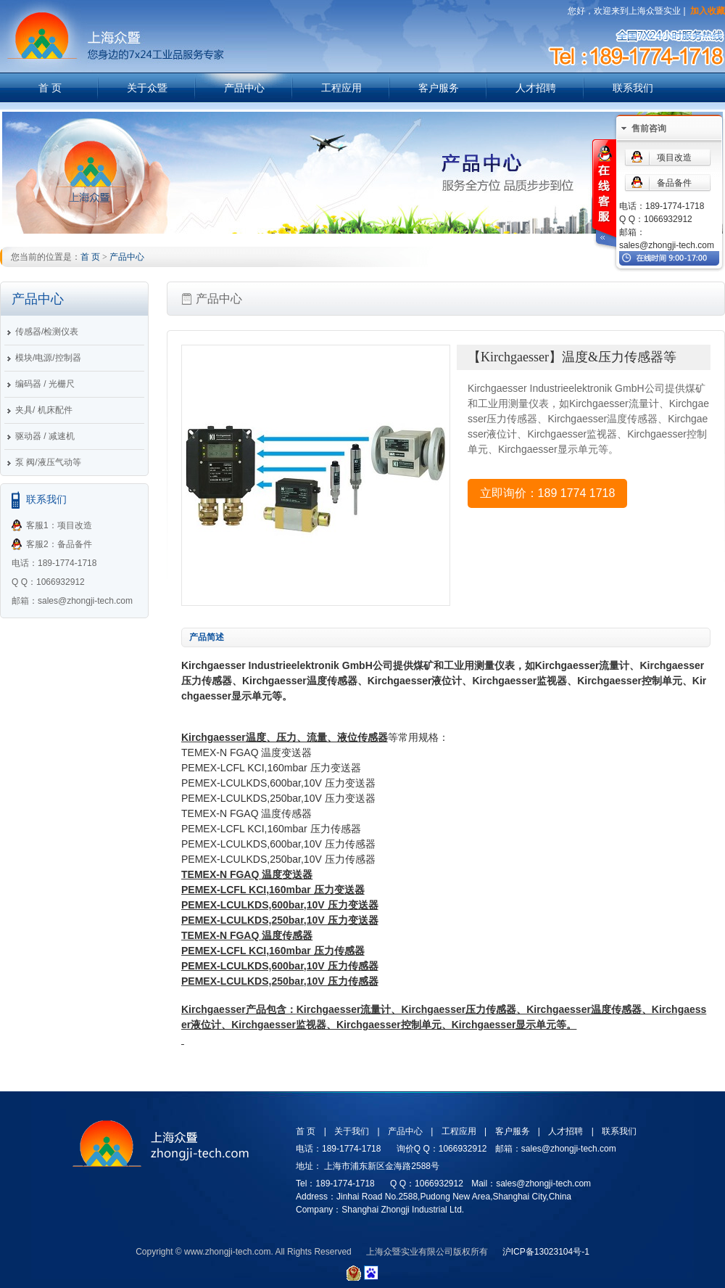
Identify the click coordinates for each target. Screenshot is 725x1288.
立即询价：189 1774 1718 (548, 493)
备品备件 (674, 183)
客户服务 (438, 88)
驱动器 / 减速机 (45, 436)
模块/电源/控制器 (48, 358)
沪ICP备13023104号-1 (545, 1252)
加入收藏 (707, 11)
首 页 (50, 88)
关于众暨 (147, 88)
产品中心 (244, 88)
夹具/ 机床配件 (43, 410)
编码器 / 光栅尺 (45, 384)
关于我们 (351, 1131)
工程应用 (341, 88)
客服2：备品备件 (59, 544)
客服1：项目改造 (59, 525)
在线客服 (603, 195)
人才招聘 (535, 88)
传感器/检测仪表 (46, 332)
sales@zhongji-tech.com (666, 245)
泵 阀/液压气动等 (48, 462)
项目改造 (674, 157)
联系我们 (633, 88)
